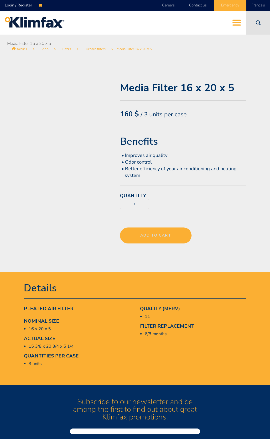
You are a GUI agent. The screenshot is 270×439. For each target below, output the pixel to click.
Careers (168, 5)
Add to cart (155, 235)
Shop (44, 49)
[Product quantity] (134, 204)
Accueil (22, 49)
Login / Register (18, 5)
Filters (66, 49)
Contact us (198, 5)
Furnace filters (95, 49)
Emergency (230, 5)
